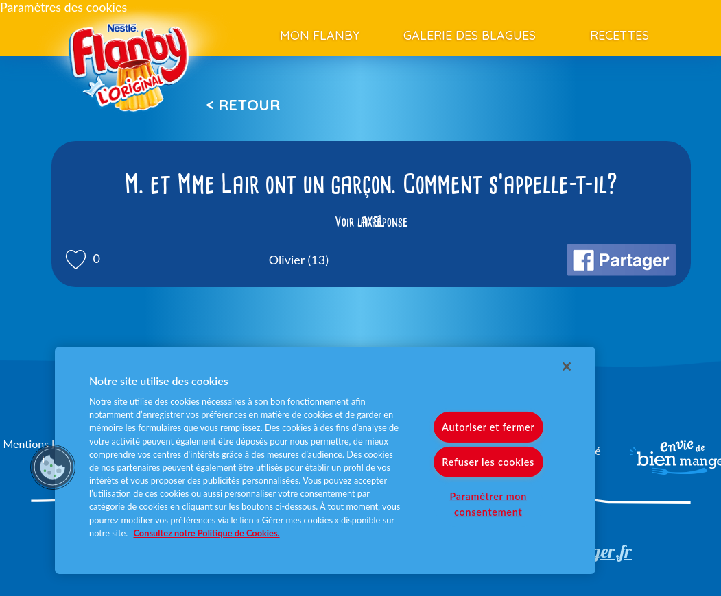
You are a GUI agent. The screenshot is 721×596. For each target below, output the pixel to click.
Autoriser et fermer (488, 427)
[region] (325, 460)
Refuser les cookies (488, 462)
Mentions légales (43, 443)
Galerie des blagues (469, 35)
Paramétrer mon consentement (488, 504)
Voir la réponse (371, 222)
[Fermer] (567, 366)
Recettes (619, 35)
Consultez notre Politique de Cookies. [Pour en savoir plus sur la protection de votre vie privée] (207, 532)
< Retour (243, 105)
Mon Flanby (320, 35)
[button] (53, 467)
